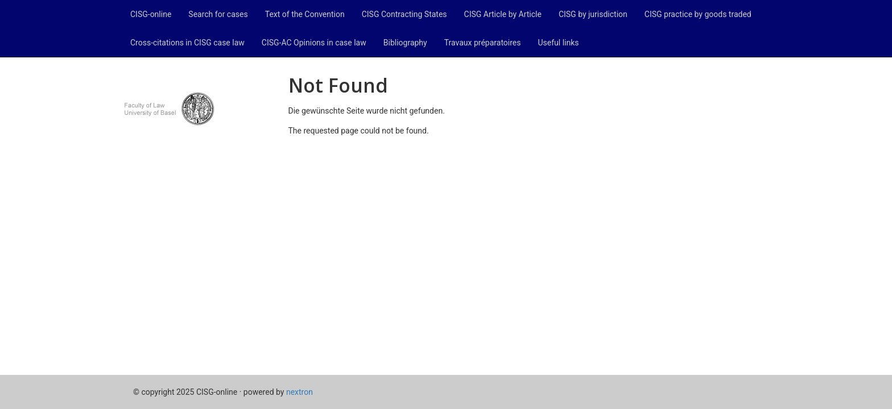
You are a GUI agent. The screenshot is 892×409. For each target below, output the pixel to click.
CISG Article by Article (503, 14)
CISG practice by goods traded (698, 14)
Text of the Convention (305, 14)
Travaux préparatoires (482, 42)
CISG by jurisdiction (593, 14)
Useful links (558, 42)
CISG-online (150, 14)
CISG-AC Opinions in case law (314, 42)
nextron (299, 392)
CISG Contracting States (404, 14)
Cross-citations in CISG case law (187, 42)
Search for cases (217, 14)
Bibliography (405, 42)
